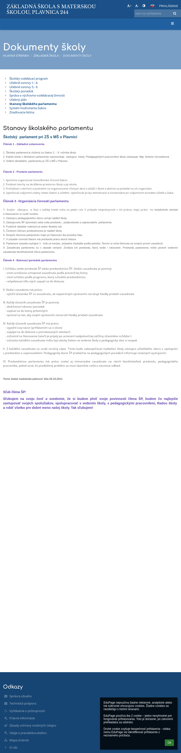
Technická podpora (22, 703)
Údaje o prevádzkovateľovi (27, 733)
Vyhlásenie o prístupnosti (27, 711)
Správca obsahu (20, 696)
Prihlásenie (168, 6)
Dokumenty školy (77, 55)
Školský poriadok (21, 91)
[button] (152, 6)
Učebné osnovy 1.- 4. (23, 83)
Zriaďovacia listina (21, 112)
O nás (13, 747)
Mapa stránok (19, 740)
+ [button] (129, 6)
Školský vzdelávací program (28, 78)
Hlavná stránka (16, 55)
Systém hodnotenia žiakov (27, 108)
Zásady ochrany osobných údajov (32, 725)
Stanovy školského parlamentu (33, 104)
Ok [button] (169, 742)
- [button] (137, 6)
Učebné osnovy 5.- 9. (23, 87)
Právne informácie (22, 718)
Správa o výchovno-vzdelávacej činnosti (37, 95)
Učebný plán (18, 99)
